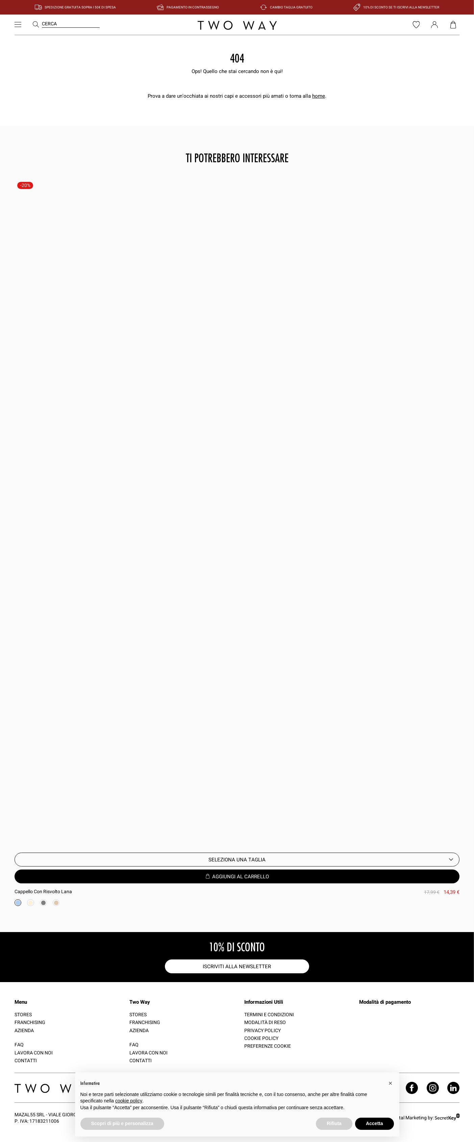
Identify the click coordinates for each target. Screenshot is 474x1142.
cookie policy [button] (128, 1100)
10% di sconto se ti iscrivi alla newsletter (401, 7)
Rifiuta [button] (334, 1123)
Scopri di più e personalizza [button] (122, 1123)
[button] (390, 1083)
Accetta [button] (374, 1123)
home (318, 95)
